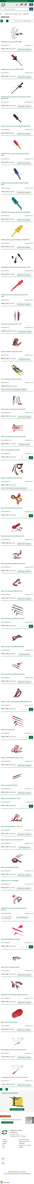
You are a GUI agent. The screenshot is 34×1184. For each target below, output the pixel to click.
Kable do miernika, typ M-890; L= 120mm (10, 798)
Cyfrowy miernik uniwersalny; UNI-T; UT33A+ (11, 351)
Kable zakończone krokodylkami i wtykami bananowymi (14, 994)
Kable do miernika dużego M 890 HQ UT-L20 (11, 591)
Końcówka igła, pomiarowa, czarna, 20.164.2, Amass (13, 1049)
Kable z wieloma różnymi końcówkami (10, 967)
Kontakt (4, 1143)
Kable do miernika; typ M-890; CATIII (9, 867)
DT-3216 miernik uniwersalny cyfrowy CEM (11, 379)
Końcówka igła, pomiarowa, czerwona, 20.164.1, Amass (14, 1077)
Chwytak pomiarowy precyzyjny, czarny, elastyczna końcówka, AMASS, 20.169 (16, 97)
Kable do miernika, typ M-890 (8, 729)
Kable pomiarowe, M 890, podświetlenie (10, 939)
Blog (3, 1147)
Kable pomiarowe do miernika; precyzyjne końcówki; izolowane (13, 909)
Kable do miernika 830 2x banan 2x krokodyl (11, 478)
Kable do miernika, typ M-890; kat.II (9, 785)
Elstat (1, 14)
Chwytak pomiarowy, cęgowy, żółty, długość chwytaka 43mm (15, 239)
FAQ (3, 1145)
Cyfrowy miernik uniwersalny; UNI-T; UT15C (11, 324)
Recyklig (21, 1147)
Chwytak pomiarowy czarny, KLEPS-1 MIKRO (11, 41)
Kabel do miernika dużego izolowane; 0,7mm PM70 (13, 436)
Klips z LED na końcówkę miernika (9, 1022)
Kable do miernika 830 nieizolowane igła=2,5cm (12, 536)
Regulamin (4, 1141)
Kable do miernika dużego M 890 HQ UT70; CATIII (12, 618)
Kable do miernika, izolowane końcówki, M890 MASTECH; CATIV (16, 701)
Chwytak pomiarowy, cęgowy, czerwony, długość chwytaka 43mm (15, 154)
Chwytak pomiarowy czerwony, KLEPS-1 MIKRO (12, 69)
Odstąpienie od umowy (24, 1141)
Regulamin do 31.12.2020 (25, 1145)
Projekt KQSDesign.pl (25, 1173)
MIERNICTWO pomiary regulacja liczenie (12, 14)
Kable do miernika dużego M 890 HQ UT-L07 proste (13, 563)
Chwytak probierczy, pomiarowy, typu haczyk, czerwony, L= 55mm (15, 295)
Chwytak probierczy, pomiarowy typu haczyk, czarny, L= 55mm (16, 267)
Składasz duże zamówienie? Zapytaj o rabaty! (17, 1)
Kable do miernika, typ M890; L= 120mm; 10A (11, 826)
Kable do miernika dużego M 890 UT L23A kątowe (12, 674)
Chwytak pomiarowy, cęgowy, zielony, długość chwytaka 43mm (16, 212)
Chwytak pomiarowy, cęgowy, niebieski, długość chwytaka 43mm (14, 183)
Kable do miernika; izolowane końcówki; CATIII (12, 839)
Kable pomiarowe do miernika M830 (9, 880)
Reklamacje (22, 1143)
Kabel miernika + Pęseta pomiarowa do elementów (13, 409)
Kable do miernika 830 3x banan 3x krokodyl (11, 508)
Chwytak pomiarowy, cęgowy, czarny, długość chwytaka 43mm (16, 126)
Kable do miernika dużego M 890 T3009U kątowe (12, 646)
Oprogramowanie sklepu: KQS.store (12, 1173)
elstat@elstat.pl (13, 1132)
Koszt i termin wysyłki (24, 1139)
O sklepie (4, 1139)
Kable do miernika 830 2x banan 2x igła (10, 450)
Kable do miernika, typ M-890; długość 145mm (12, 757)
